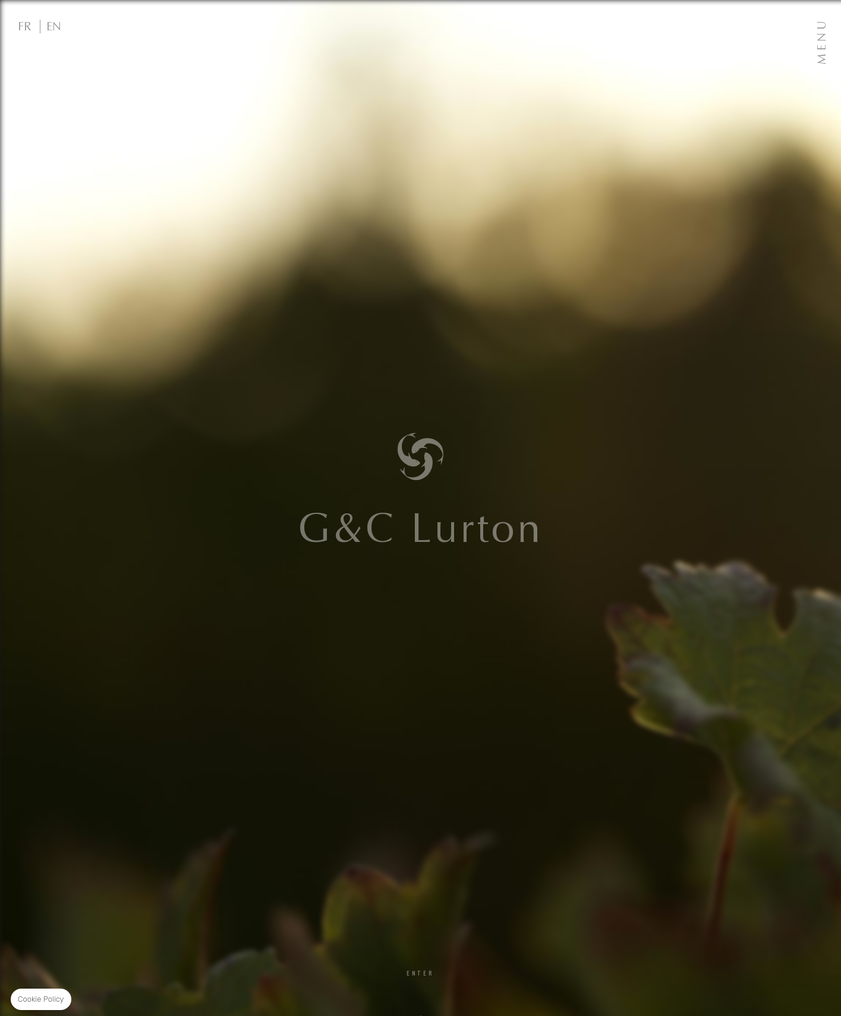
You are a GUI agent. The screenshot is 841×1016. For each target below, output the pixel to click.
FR (24, 26)
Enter (420, 974)
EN (53, 26)
